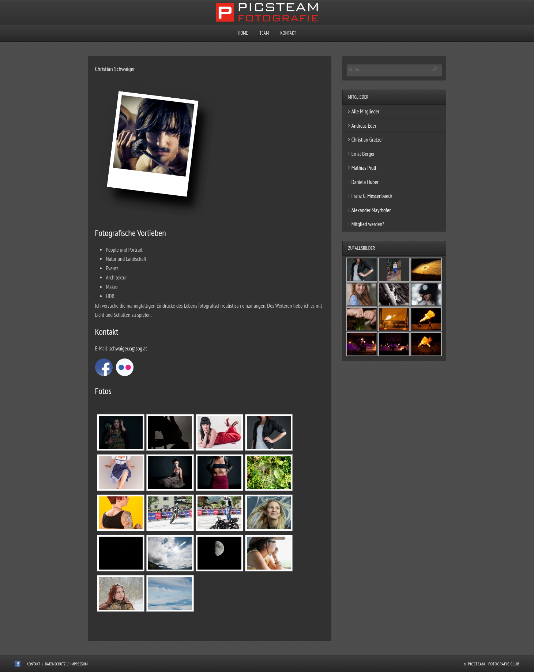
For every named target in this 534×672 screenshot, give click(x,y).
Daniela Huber (365, 182)
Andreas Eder (363, 125)
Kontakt (288, 33)
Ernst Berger (363, 153)
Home (243, 33)
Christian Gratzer (367, 139)
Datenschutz (55, 664)
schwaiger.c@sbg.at (128, 348)
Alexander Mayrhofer (371, 210)
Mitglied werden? (367, 224)
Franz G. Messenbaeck (371, 195)
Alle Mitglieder (365, 111)
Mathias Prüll (363, 167)
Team (264, 33)
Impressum (79, 664)
